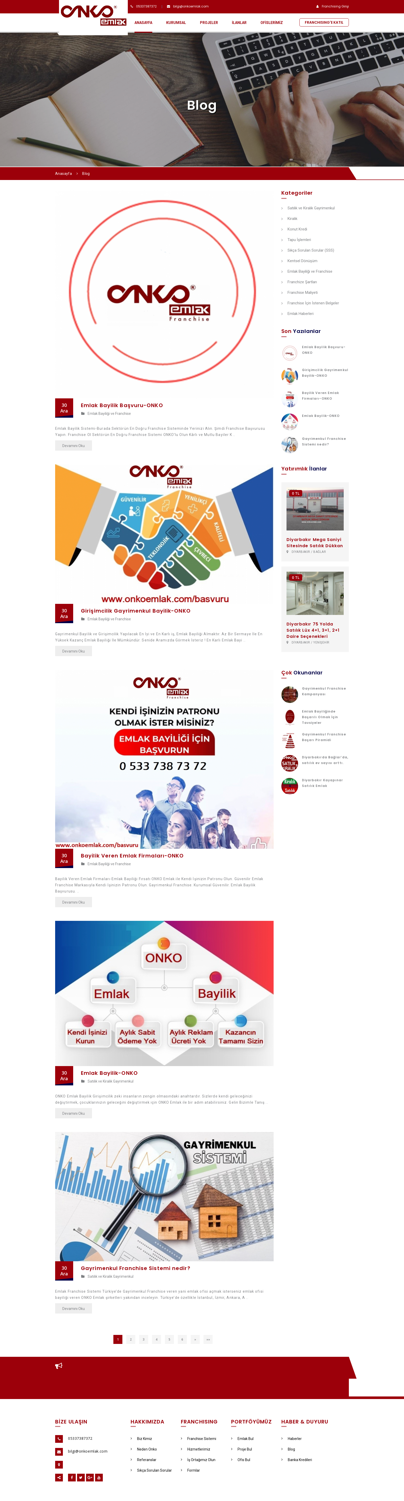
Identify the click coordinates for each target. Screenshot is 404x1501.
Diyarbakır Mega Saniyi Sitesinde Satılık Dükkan (315, 543)
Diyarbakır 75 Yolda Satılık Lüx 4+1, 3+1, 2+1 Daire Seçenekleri (313, 630)
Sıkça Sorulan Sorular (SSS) (307, 250)
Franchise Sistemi (198, 1439)
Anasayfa (63, 173)
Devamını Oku (73, 446)
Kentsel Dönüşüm (299, 261)
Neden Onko (144, 1449)
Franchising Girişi (335, 6)
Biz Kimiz (141, 1439)
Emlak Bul (242, 1439)
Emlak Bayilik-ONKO (321, 416)
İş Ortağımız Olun (198, 1460)
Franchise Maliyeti (299, 293)
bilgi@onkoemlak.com (191, 6)
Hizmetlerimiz (195, 1449)
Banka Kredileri (296, 1460)
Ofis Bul (240, 1460)
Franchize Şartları (299, 282)
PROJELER (209, 23)
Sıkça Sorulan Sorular (151, 1470)
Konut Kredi (294, 229)
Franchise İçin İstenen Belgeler (310, 303)
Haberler (291, 1439)
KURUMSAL (176, 23)
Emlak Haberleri (297, 314)
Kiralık (289, 219)
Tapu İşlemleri (296, 240)
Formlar (190, 1470)
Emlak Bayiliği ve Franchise (106, 413)
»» (208, 1339)
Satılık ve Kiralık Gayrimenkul (107, 1081)
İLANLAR (239, 23)
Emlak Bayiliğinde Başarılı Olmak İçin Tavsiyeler (320, 717)
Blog (288, 1449)
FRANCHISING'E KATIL (324, 22)
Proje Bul (241, 1449)
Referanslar (143, 1460)
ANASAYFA (143, 23)
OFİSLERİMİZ (271, 23)
